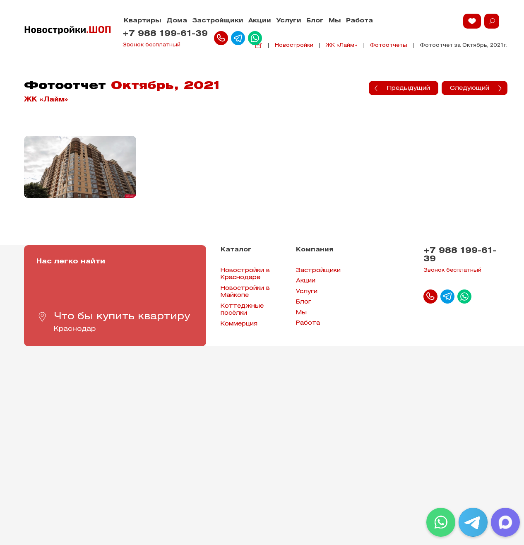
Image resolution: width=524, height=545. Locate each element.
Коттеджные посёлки (242, 310)
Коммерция (239, 324)
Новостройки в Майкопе (245, 292)
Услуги (288, 21)
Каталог (236, 250)
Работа (359, 21)
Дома (176, 21)
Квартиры (142, 21)
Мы (335, 21)
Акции (259, 21)
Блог (315, 21)
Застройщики (217, 21)
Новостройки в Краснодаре (245, 274)
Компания (315, 250)
